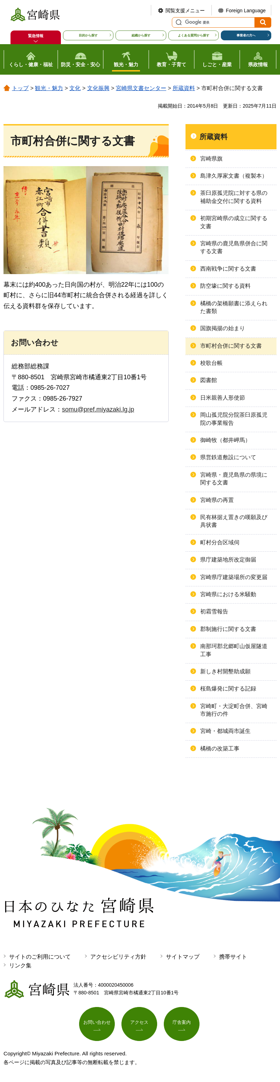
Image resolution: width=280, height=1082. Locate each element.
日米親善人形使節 (222, 398)
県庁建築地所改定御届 (228, 560)
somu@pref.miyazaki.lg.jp (98, 409)
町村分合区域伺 (219, 542)
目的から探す (88, 35)
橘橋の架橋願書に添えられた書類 (233, 307)
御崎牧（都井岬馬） (225, 440)
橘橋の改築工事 (219, 748)
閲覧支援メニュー (185, 10)
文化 (74, 88)
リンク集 (20, 965)
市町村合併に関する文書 (231, 346)
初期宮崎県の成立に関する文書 (233, 222)
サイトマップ (183, 957)
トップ (20, 88)
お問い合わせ (97, 1023)
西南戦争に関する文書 (228, 269)
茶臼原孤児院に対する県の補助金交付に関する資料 (233, 197)
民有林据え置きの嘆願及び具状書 (233, 521)
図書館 (208, 380)
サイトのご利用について (40, 957)
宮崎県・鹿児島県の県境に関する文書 (233, 478)
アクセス (139, 1023)
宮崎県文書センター (141, 88)
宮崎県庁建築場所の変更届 (233, 577)
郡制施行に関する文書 (228, 629)
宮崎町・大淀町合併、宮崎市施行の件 (233, 710)
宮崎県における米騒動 (228, 594)
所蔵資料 (184, 88)
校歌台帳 (211, 363)
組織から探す (141, 35)
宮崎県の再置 (217, 500)
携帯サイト (233, 957)
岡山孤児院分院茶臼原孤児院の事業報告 (233, 419)
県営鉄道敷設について (228, 457)
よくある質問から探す (193, 35)
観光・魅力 (49, 88)
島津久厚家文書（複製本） (233, 176)
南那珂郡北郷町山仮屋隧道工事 (233, 650)
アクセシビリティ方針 (118, 957)
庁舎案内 (181, 1023)
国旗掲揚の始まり (222, 328)
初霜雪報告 (214, 611)
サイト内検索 (178, 22)
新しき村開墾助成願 (225, 671)
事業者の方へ (246, 35)
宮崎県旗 (211, 159)
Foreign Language (246, 10)
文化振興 (98, 88)
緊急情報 (35, 36)
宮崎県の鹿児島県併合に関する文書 (233, 247)
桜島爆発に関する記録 (228, 689)
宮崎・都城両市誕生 (225, 731)
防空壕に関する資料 (225, 286)
